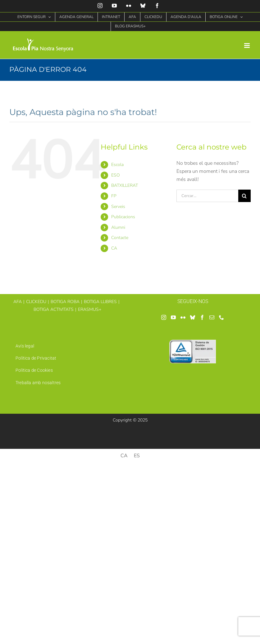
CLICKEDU (36, 302)
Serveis (118, 206)
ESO (115, 175)
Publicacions (123, 217)
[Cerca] (244, 196)
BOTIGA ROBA (65, 302)
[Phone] (221, 317)
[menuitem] (139, 248)
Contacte (119, 238)
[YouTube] (173, 317)
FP (113, 196)
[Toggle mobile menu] (247, 45)
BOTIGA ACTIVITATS (54, 309)
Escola (117, 165)
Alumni (118, 227)
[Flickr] (182, 317)
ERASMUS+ (89, 309)
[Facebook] (202, 317)
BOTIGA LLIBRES (100, 302)
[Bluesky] (192, 317)
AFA (17, 302)
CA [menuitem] (124, 455)
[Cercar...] (207, 196)
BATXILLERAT (124, 185)
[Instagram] (163, 317)
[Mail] (211, 317)
